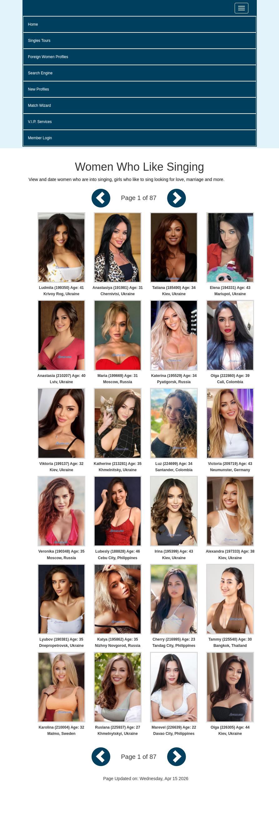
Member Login (40, 138)
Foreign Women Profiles (48, 57)
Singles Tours (39, 40)
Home (33, 24)
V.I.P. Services (40, 122)
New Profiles (38, 89)
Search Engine (40, 73)
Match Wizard (39, 105)
